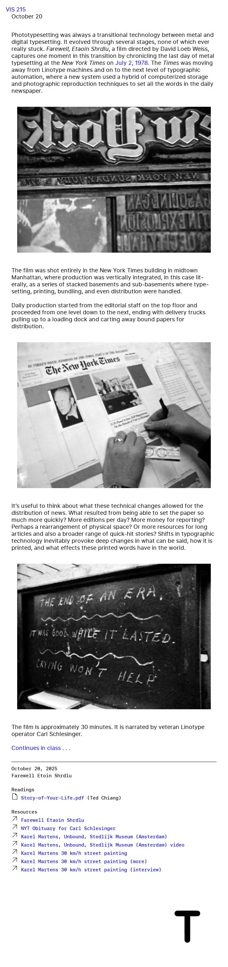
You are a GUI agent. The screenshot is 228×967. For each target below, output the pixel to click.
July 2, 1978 (131, 62)
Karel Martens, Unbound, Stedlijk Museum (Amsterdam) (94, 836)
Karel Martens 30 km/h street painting (74, 853)
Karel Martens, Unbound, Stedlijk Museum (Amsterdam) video (102, 844)
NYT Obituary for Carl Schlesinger (68, 828)
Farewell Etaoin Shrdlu (52, 820)
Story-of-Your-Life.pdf (52, 797)
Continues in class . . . (40, 748)
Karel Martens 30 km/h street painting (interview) (91, 869)
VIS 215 (16, 9)
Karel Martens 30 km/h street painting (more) (84, 861)
